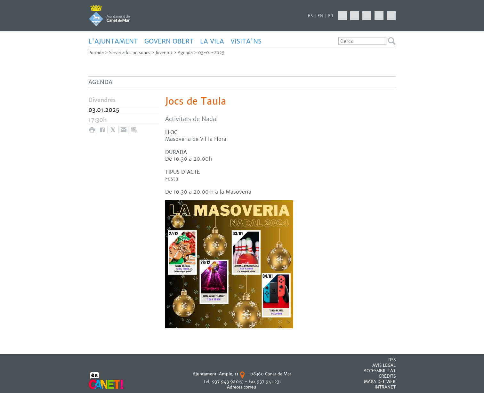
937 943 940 (225, 381)
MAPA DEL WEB (380, 381)
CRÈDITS (387, 376)
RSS (392, 360)
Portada (96, 52)
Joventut (164, 52)
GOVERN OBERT (169, 41)
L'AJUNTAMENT (113, 41)
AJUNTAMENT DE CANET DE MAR (109, 15)
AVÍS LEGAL (384, 365)
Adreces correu (242, 387)
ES (310, 16)
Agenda (185, 52)
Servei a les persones (129, 52)
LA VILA (212, 41)
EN (320, 16)
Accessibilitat (380, 370)
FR (330, 16)
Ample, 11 (228, 374)
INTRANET (385, 387)
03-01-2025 (211, 52)
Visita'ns (246, 41)
